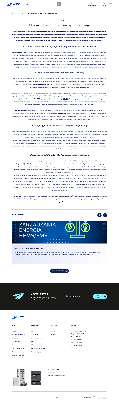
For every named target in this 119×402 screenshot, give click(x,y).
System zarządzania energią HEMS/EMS (29, 248)
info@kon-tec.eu (76, 345)
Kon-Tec (14, 13)
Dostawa (14, 345)
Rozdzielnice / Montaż (38, 348)
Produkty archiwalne (18, 334)
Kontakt (53, 334)
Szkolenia (34, 334)
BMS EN (33, 345)
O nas (53, 331)
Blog (22, 13)
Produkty (15, 331)
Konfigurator (16, 338)
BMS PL (33, 341)
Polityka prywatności (18, 355)
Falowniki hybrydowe (37, 352)
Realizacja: (95, 397)
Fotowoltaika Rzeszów (56, 375)
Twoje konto (16, 341)
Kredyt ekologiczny (37, 338)
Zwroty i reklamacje (18, 348)
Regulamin (15, 352)
